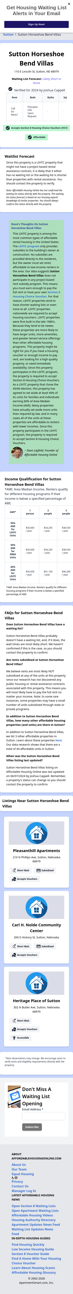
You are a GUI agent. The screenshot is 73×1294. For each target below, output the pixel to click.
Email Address (32, 1109)
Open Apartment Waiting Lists (35, 1210)
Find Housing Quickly (28, 1244)
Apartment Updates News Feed (36, 1224)
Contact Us (20, 1186)
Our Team (19, 1169)
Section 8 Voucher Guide (30, 1254)
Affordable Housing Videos (32, 1215)
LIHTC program (29, 246)
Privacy (17, 1181)
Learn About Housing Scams (33, 1268)
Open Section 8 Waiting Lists (34, 1206)
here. (59, 740)
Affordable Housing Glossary (34, 1272)
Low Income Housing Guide (33, 1249)
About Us (19, 1165)
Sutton (8, 34)
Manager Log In (24, 1191)
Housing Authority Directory (34, 1220)
